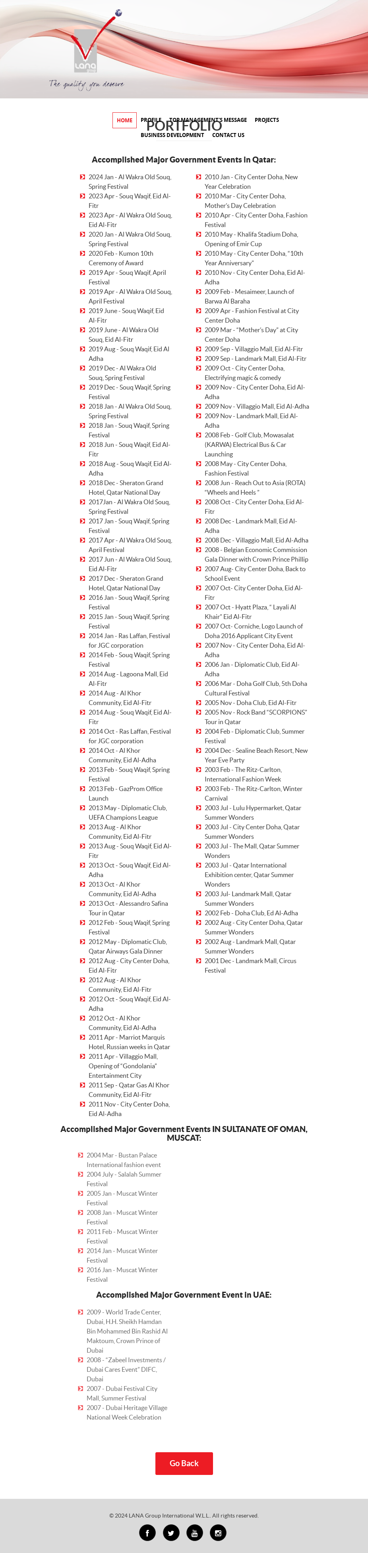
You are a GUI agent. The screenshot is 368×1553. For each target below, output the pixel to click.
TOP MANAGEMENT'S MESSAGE (208, 119)
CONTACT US (228, 135)
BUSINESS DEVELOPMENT (172, 135)
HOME (124, 120)
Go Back (184, 1463)
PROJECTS (267, 119)
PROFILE (151, 119)
